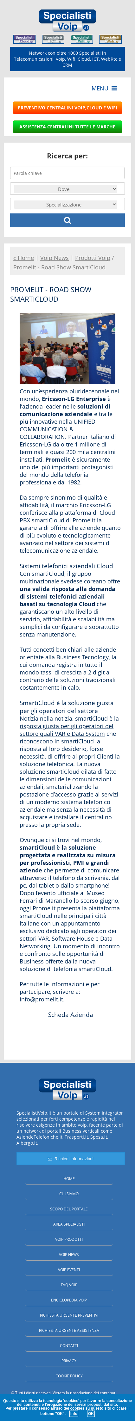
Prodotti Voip (92, 257)
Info (73, 1414)
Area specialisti (69, 1224)
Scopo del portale (69, 1209)
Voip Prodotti (69, 1239)
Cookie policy (69, 1376)
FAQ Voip (69, 1285)
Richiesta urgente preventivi (69, 1315)
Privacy (68, 1360)
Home (69, 1178)
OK (91, 1414)
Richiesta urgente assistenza (69, 1330)
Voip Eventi (69, 1269)
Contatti (69, 1345)
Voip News (69, 1254)
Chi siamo (69, 1193)
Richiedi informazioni (70, 1158)
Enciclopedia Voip (69, 1300)
